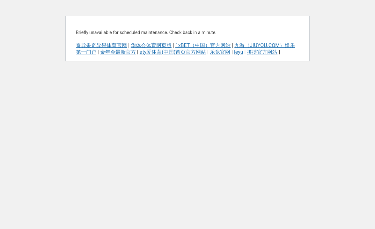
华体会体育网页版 (151, 45)
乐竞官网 (220, 52)
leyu (238, 52)
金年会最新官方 (118, 52)
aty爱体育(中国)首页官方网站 (173, 52)
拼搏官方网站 (262, 52)
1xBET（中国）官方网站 (203, 45)
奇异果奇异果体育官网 (101, 45)
